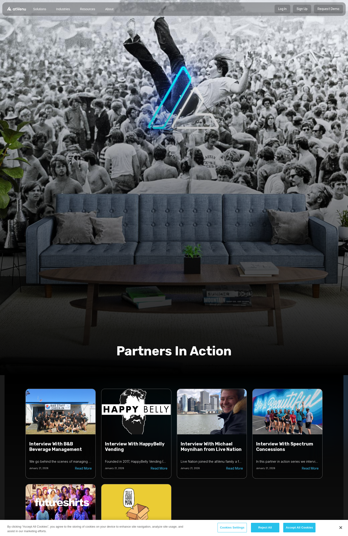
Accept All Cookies (299, 527)
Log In (282, 9)
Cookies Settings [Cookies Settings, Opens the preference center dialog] (232, 527)
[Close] (341, 528)
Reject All (265, 527)
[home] (16, 8)
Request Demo (328, 9)
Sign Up (302, 9)
